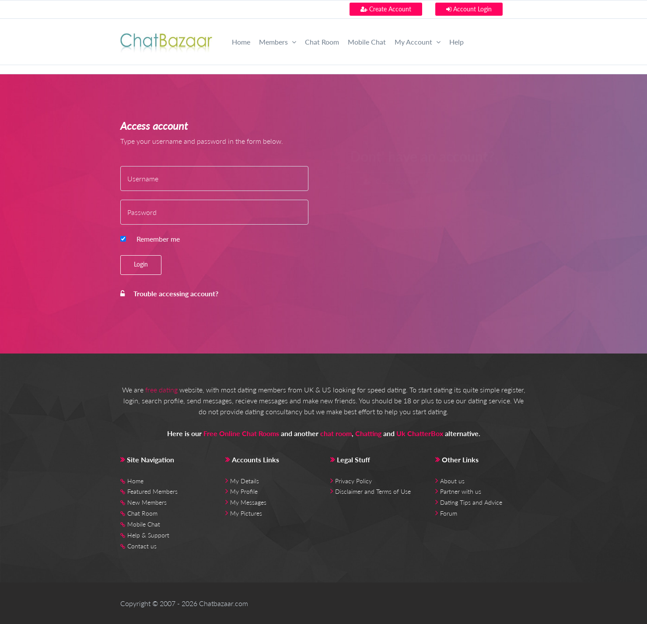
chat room (336, 433)
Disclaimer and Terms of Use (373, 491)
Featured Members (152, 491)
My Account (418, 42)
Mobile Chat (367, 42)
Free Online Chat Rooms (241, 433)
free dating (161, 389)
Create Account (385, 9)
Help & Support (148, 535)
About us (452, 481)
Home (241, 42)
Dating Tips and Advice (471, 502)
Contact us (142, 546)
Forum (448, 513)
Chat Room (322, 42)
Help (456, 42)
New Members (147, 502)
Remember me (158, 239)
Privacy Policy (353, 481)
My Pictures (246, 513)
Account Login (469, 9)
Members (277, 42)
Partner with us (460, 491)
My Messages (248, 502)
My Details (244, 481)
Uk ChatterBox (419, 433)
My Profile (244, 491)
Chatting (368, 433)
